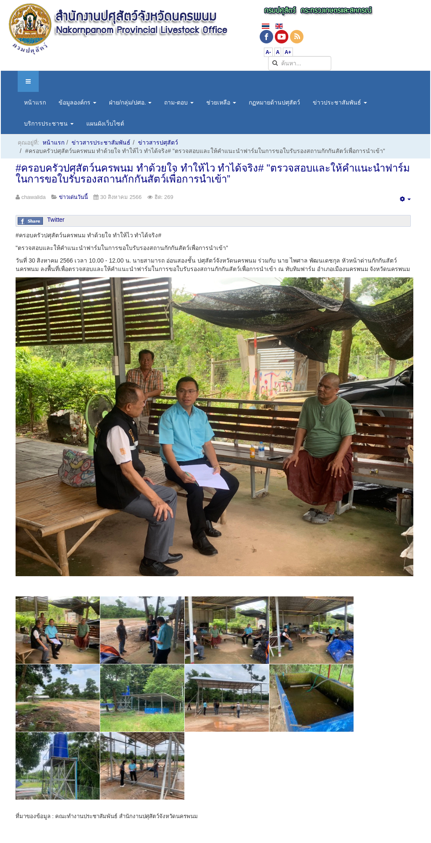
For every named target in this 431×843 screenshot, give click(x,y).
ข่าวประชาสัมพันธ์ (340, 102)
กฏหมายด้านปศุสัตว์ (274, 102)
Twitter (55, 219)
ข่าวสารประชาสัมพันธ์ (101, 142)
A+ (288, 52)
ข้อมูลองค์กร (77, 102)
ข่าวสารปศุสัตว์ (158, 142)
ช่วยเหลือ (221, 102)
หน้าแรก (35, 102)
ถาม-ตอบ (179, 102)
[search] (299, 63)
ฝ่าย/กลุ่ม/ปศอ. (130, 102)
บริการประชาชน (49, 123)
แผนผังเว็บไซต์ (105, 123)
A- (268, 52)
